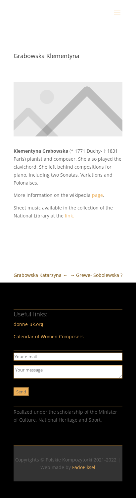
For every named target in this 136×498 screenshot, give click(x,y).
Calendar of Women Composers (49, 336)
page (97, 195)
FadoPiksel (83, 467)
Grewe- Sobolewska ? (96, 275)
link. (69, 215)
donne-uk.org (28, 324)
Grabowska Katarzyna (41, 275)
